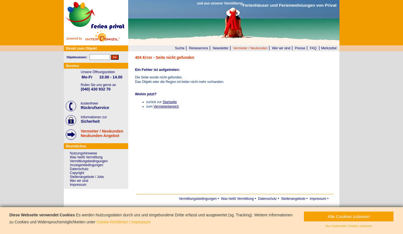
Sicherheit (90, 121)
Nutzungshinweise (83, 153)
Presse (300, 48)
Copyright (77, 173)
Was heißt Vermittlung (86, 157)
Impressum (78, 185)
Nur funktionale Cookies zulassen (348, 226)
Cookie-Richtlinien (112, 222)
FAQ (313, 48)
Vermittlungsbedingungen (89, 161)
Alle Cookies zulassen (349, 216)
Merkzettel (328, 48)
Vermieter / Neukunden (250, 48)
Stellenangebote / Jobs (87, 177)
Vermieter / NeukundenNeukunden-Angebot (102, 133)
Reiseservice (198, 48)
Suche (179, 48)
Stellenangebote (293, 199)
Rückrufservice (95, 107)
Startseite (170, 102)
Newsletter (221, 48)
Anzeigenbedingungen (86, 165)
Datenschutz (79, 169)
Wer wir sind (281, 48)
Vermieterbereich (166, 106)
